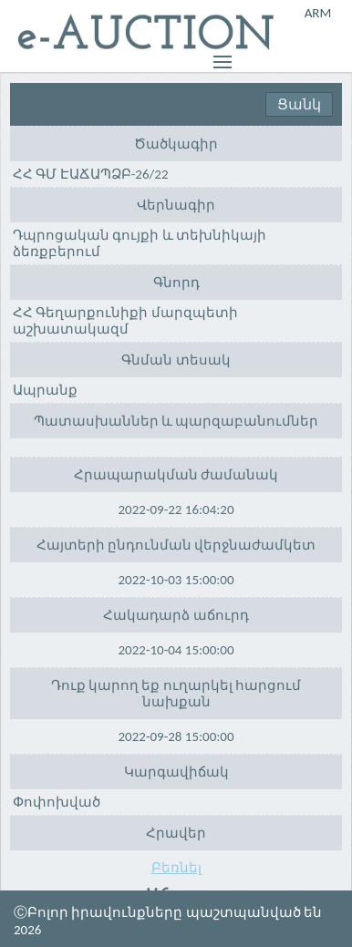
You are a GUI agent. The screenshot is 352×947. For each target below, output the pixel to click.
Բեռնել (176, 868)
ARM (318, 13)
